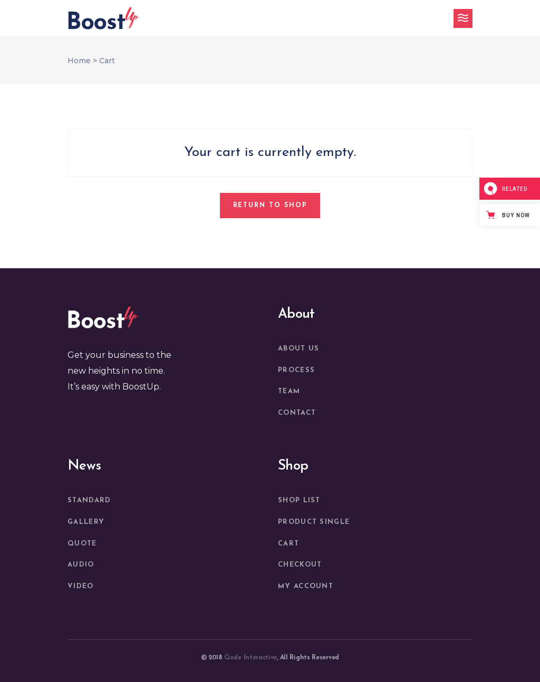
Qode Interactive (250, 658)
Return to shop (270, 205)
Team (289, 391)
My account (305, 586)
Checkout (300, 564)
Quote (82, 543)
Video (81, 586)
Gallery (86, 522)
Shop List (299, 500)
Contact (297, 413)
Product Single (314, 522)
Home (79, 60)
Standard (89, 500)
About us (298, 348)
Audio (81, 564)
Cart (288, 543)
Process (296, 370)
